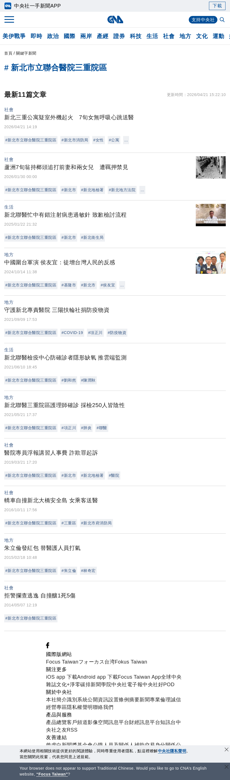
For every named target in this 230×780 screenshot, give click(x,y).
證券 (119, 36)
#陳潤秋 (88, 380)
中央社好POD (158, 684)
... (126, 140)
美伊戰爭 (14, 36)
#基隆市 (68, 285)
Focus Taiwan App (139, 677)
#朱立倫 (68, 570)
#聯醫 (101, 428)
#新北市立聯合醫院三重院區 (30, 140)
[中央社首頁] (115, 19)
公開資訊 (98, 699)
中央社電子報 (126, 684)
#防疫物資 (117, 332)
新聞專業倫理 (155, 699)
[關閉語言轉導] (227, 767)
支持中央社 (203, 19)
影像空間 (98, 722)
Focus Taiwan (62, 662)
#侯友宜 (108, 285)
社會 (168, 36)
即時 (36, 36)
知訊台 (168, 722)
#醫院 (114, 475)
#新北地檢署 (92, 190)
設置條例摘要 (123, 699)
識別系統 (77, 699)
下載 (217, 5)
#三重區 (68, 523)
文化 (202, 36)
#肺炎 (86, 428)
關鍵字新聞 (26, 53)
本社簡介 (56, 699)
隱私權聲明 (80, 707)
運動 (218, 36)
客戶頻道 (77, 722)
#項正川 (95, 332)
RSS (72, 730)
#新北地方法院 (122, 190)
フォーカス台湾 (97, 662)
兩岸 (86, 36)
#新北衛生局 (92, 237)
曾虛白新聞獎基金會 (69, 745)
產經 (102, 36)
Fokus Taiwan (131, 662)
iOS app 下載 (61, 677)
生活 (152, 36)
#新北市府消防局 (96, 523)
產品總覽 (56, 722)
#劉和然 (68, 380)
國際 (69, 36)
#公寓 (114, 140)
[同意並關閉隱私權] (227, 750)
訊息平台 (118, 722)
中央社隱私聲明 (172, 751)
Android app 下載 (97, 677)
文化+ (63, 684)
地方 (185, 36)
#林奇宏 (88, 570)
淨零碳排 (80, 684)
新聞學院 (101, 684)
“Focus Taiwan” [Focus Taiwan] (52, 774)
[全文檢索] (223, 20)
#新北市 (68, 190)
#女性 (98, 140)
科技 (135, 36)
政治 (53, 36)
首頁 (8, 53)
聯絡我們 (103, 707)
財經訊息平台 (144, 722)
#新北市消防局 (74, 140)
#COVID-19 (72, 332)
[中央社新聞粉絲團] (47, 647)
